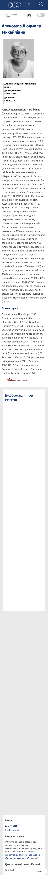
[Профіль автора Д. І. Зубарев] (12, 825)
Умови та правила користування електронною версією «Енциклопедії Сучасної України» (22, 854)
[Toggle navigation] (28, 4)
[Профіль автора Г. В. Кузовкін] (12, 830)
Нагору (39, 871)
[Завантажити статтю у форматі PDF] (17, 380)
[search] (41, 3)
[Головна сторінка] (14, 5)
